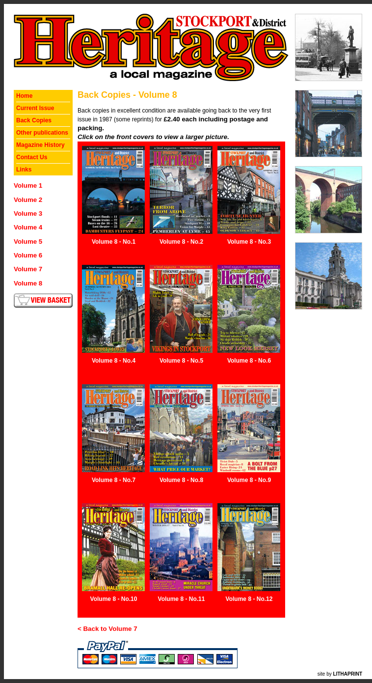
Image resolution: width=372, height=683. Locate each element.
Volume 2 (28, 199)
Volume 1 (28, 185)
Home (24, 95)
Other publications (42, 132)
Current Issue (35, 108)
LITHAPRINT (347, 674)
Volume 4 (28, 227)
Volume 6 (28, 255)
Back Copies (34, 120)
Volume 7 (28, 269)
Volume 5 (28, 241)
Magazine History (40, 145)
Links (23, 169)
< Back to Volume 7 (107, 628)
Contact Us (31, 157)
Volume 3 (28, 213)
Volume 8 (28, 283)
